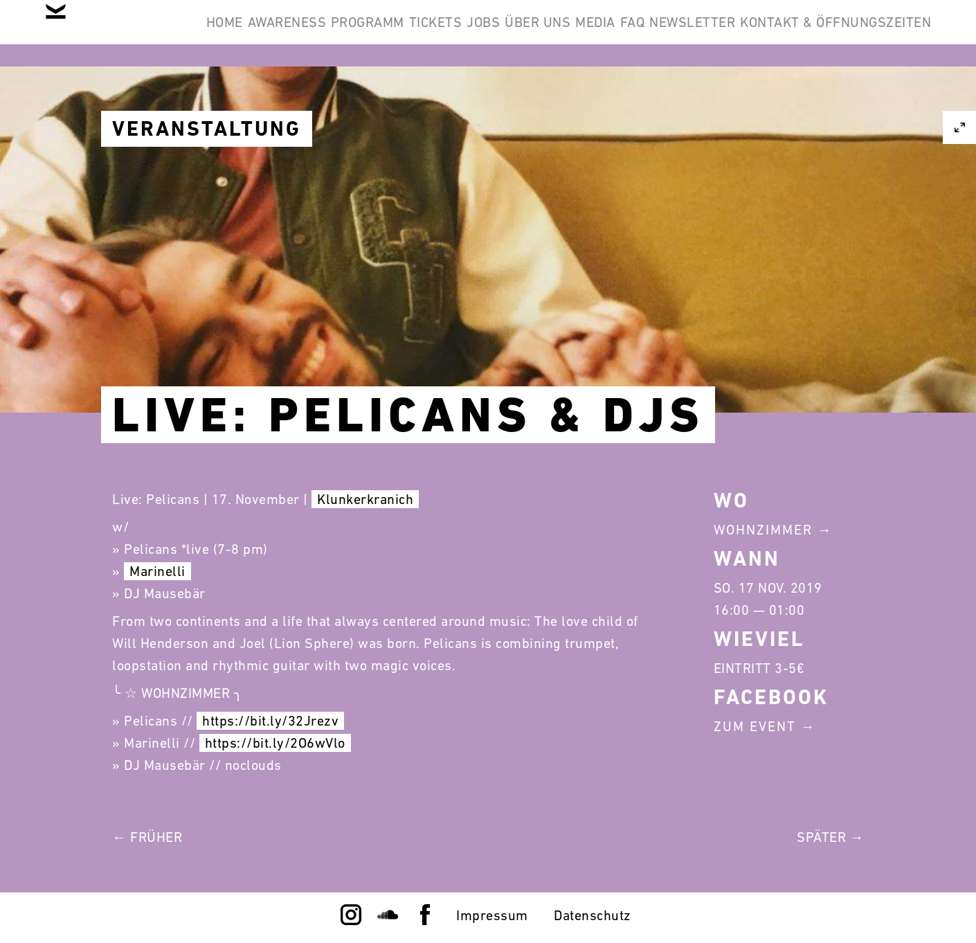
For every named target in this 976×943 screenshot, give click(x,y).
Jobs (584, 33)
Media (739, 33)
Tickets (515, 33)
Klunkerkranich (365, 499)
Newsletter (878, 33)
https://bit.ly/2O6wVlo (275, 743)
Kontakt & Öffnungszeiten (825, 99)
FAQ (796, 33)
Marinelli (157, 571)
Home (240, 33)
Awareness (324, 33)
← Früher (147, 837)
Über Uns (660, 33)
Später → (830, 837)
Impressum (492, 915)
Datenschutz (592, 915)
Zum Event (755, 726)
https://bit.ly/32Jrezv (270, 720)
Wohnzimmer (763, 529)
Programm (426, 33)
